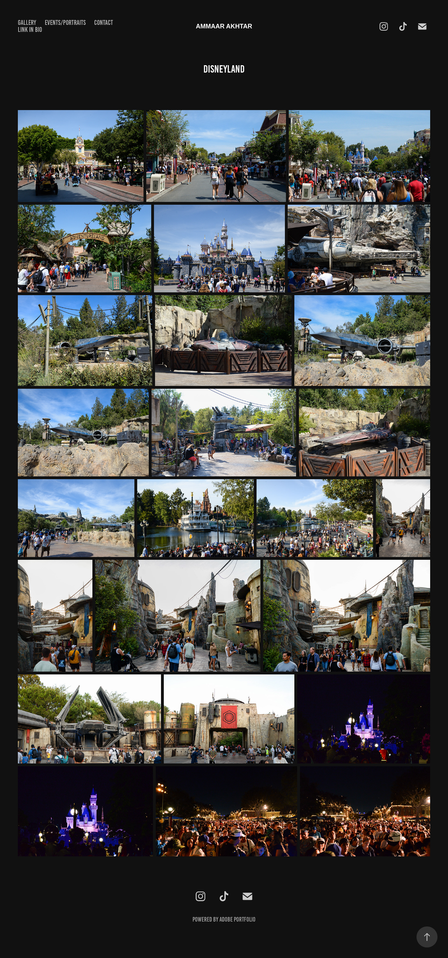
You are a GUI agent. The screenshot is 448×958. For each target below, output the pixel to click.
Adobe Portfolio (237, 919)
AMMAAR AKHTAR (224, 26)
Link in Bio (30, 29)
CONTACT (103, 22)
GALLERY (27, 22)
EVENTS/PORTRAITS (65, 22)
